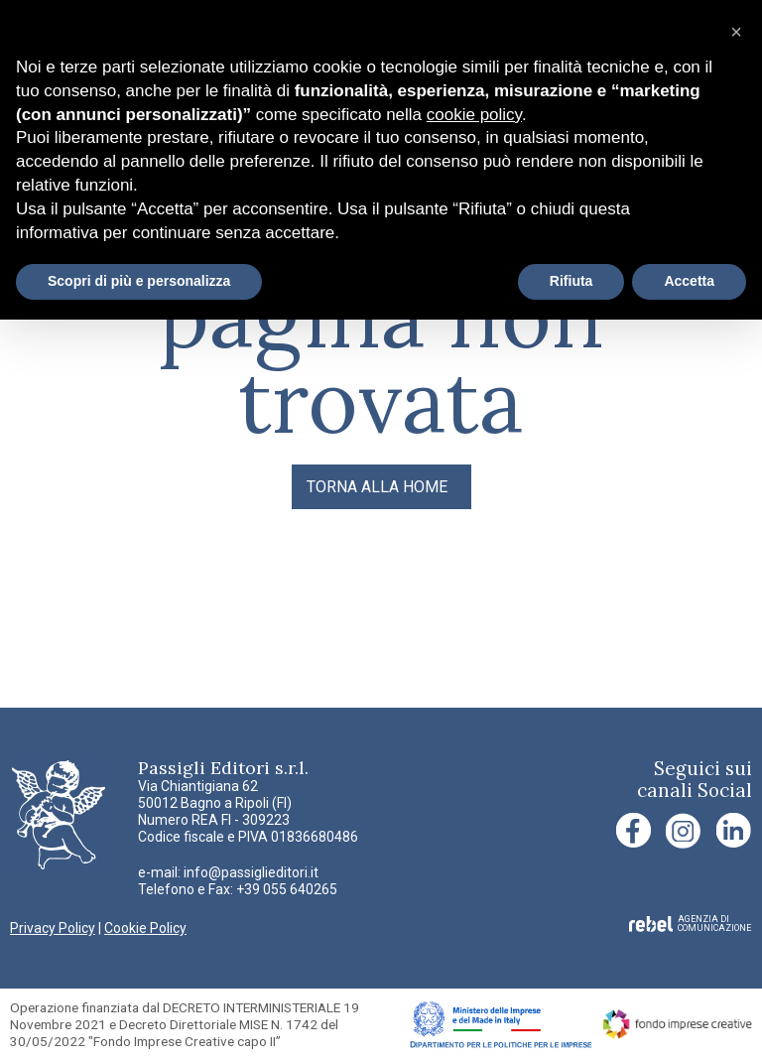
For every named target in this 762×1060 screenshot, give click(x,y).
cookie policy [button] (474, 114)
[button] (736, 32)
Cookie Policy (145, 928)
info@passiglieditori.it (251, 872)
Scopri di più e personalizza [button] (139, 281)
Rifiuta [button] (571, 281)
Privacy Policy (52, 928)
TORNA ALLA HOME (377, 486)
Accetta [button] (689, 281)
